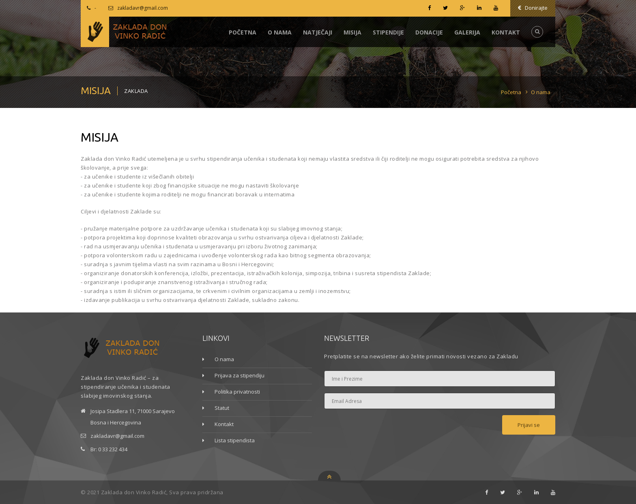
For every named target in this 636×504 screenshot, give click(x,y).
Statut (222, 407)
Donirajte (533, 7)
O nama (280, 32)
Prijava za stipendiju (239, 375)
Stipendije (388, 32)
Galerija (467, 32)
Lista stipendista (235, 440)
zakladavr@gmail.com (142, 7)
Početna (242, 32)
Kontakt (506, 32)
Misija (352, 32)
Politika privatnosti (237, 391)
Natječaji (317, 32)
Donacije (429, 32)
